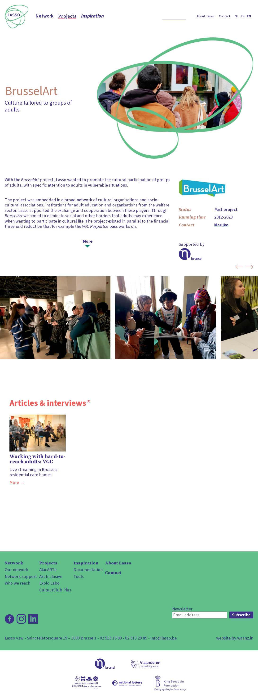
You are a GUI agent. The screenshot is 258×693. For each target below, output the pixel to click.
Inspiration (92, 16)
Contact (224, 16)
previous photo (239, 267)
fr (243, 16)
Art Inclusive (50, 576)
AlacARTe (48, 570)
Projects (67, 16)
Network (44, 16)
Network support (21, 576)
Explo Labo (49, 583)
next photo (249, 267)
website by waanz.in (234, 638)
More (87, 241)
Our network (16, 570)
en (249, 16)
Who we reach (17, 583)
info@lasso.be (164, 638)
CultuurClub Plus (55, 590)
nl (237, 16)
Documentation (88, 570)
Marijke (221, 225)
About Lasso (205, 16)
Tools (79, 576)
